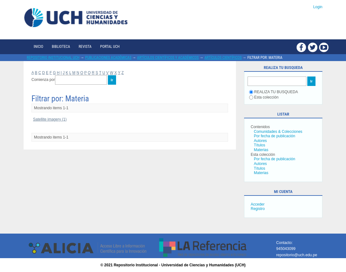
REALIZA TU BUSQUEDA (273, 92)
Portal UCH (110, 46)
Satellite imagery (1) (50, 119)
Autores (260, 141)
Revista (85, 46)
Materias (261, 150)
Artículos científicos (223, 57)
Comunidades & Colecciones (278, 131)
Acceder (258, 204)
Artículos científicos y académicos (168, 57)
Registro (258, 209)
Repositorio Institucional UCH (53, 57)
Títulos (259, 145)
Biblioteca (61, 46)
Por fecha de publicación (274, 136)
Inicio (38, 46)
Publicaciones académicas (108, 57)
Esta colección (263, 97)
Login (317, 7)
